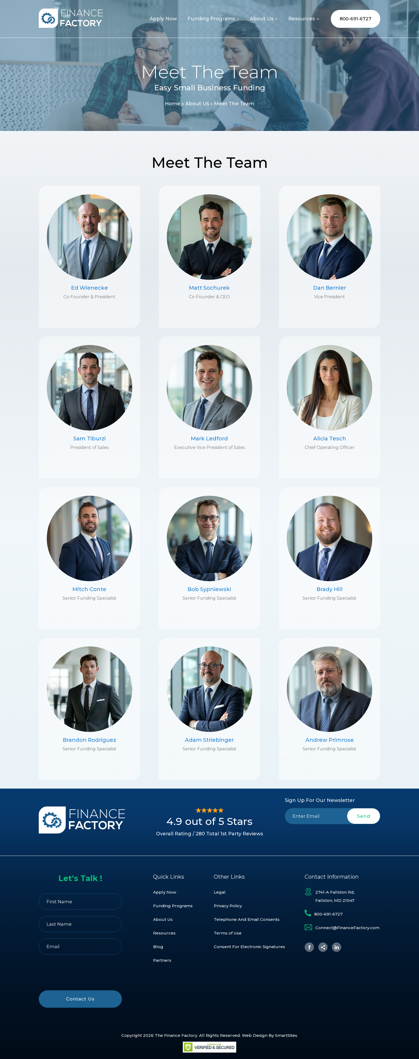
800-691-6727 (355, 18)
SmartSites (286, 1035)
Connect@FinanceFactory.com (347, 927)
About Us (197, 104)
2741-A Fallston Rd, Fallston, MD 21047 (335, 896)
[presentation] (332, 836)
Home (172, 104)
